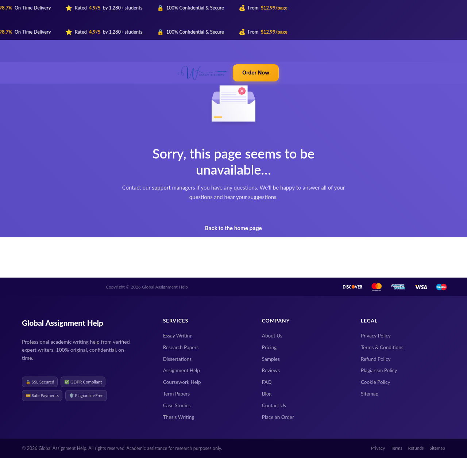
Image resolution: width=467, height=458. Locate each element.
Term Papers (176, 394)
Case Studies (177, 405)
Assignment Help (181, 370)
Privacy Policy (376, 336)
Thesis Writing (178, 417)
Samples (271, 359)
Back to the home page (233, 228)
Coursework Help (182, 382)
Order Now (255, 72)
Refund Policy (376, 359)
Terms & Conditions (382, 347)
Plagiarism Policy (379, 370)
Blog (267, 394)
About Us (272, 336)
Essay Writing (178, 336)
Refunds (416, 448)
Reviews (271, 370)
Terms (396, 448)
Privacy (378, 448)
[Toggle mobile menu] (284, 73)
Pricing (269, 347)
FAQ (267, 382)
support (161, 187)
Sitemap (369, 394)
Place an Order (278, 417)
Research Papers (181, 347)
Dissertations (177, 359)
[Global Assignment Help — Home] (203, 73)
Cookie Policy (375, 382)
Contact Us (274, 405)
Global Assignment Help (62, 322)
